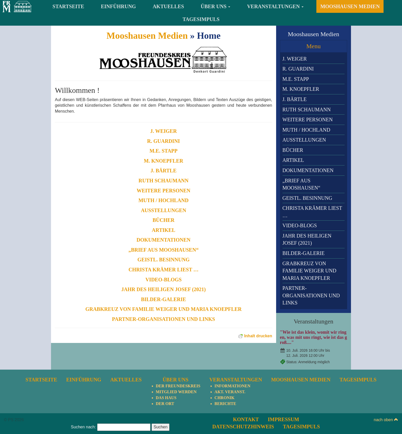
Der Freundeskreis (178, 359)
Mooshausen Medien (350, 6)
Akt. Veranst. (230, 365)
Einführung (118, 6)
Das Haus (166, 371)
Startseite (68, 6)
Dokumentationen (163, 240)
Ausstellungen (163, 210)
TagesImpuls (201, 19)
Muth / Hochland (163, 200)
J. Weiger (163, 131)
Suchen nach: (83, 400)
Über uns (215, 6)
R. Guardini (163, 141)
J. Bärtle (163, 170)
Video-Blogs (163, 279)
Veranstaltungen (275, 6)
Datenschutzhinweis (243, 400)
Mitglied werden (176, 365)
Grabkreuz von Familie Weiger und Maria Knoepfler (163, 309)
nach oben (386, 393)
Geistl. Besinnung (163, 259)
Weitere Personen (163, 190)
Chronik (225, 371)
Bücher (164, 220)
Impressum (283, 393)
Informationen (232, 359)
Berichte (225, 377)
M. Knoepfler (163, 161)
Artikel (163, 230)
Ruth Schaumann (163, 180)
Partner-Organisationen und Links (163, 319)
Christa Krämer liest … (163, 269)
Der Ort (165, 377)
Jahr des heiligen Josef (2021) (163, 289)
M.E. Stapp (163, 151)
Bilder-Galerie (163, 299)
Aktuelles (168, 6)
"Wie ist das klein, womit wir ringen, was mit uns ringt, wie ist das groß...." (313, 337)
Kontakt (246, 393)
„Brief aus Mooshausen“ (163, 250)
